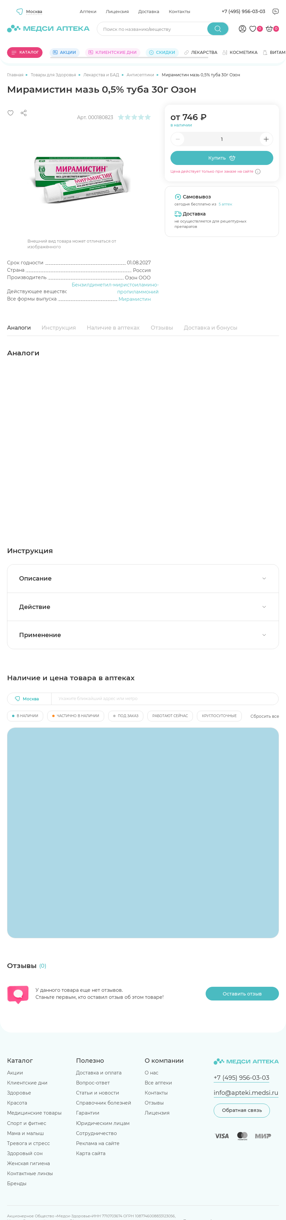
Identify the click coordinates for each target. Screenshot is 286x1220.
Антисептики (141, 74)
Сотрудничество (96, 1133)
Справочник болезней (103, 1103)
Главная (15, 74)
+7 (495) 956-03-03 (243, 11)
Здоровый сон (25, 1153)
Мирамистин (135, 299)
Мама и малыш (25, 1133)
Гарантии (87, 1113)
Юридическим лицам (103, 1123)
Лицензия (117, 11)
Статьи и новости (97, 1093)
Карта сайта (90, 1153)
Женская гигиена (28, 1163)
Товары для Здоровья (54, 74)
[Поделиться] (23, 112)
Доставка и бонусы (210, 328)
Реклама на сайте (98, 1143)
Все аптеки (158, 1083)
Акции (15, 1073)
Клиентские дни (27, 1083)
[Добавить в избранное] (10, 112)
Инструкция (59, 328)
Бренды (16, 1184)
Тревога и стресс (28, 1143)
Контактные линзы (30, 1173)
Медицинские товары (34, 1113)
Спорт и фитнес (26, 1123)
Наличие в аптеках (113, 328)
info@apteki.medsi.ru (246, 1092)
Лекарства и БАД (101, 74)
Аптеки (88, 11)
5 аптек (225, 204)
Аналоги (19, 328)
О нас (151, 1073)
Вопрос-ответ (93, 1083)
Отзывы (162, 328)
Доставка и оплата (99, 1073)
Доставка (148, 11)
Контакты (179, 11)
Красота (17, 1103)
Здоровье (19, 1093)
